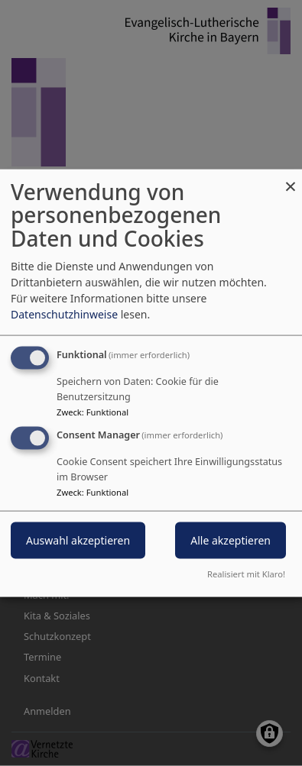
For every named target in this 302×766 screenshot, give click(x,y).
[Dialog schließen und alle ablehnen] (290, 178)
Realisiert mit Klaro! (246, 574)
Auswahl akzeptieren (78, 540)
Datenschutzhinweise (64, 313)
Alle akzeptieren (230, 540)
